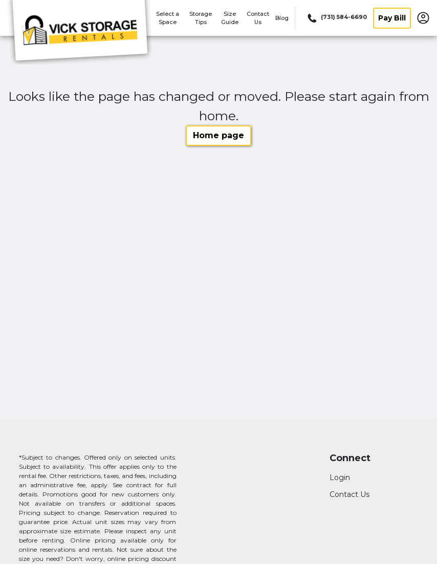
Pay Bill (392, 18)
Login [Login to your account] (340, 477)
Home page (218, 135)
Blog (282, 17)
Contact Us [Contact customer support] (349, 494)
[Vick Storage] (80, 32)
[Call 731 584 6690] (336, 18)
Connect (350, 458)
